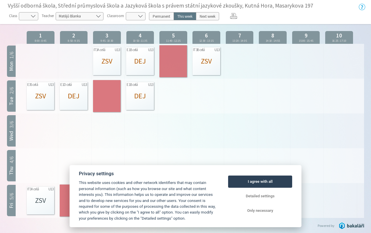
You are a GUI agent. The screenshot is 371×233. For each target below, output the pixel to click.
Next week (207, 16)
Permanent (161, 16)
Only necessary (260, 210)
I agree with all (260, 181)
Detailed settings (260, 196)
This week (184, 16)
